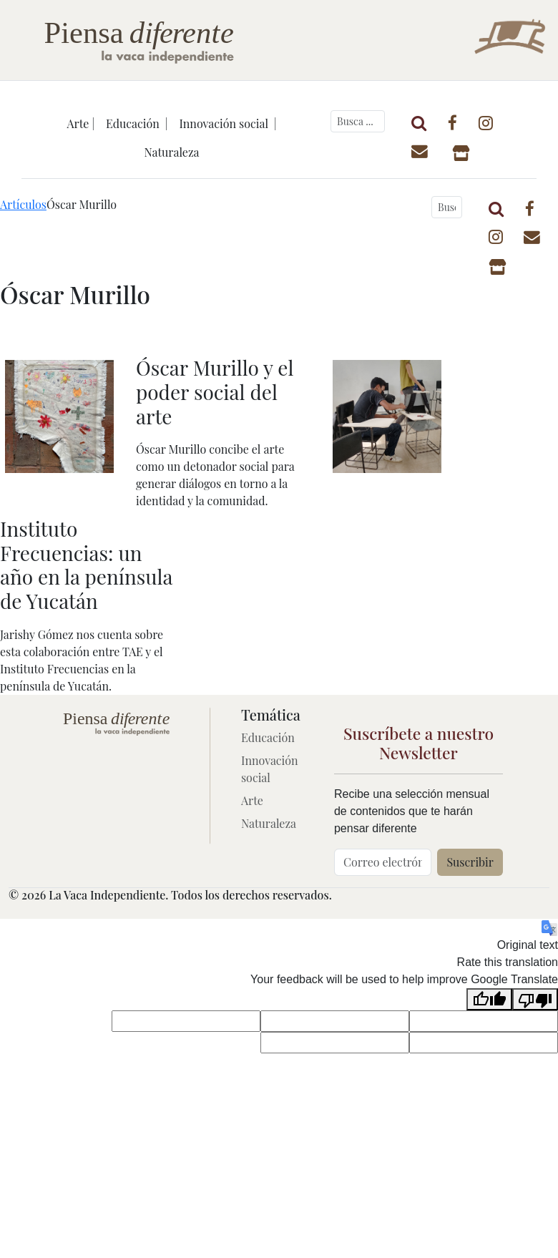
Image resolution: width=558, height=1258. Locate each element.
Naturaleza (171, 152)
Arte (252, 800)
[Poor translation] (535, 999)
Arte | (81, 123)
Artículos (23, 204)
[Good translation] (489, 999)
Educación (268, 737)
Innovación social (269, 769)
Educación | (136, 123)
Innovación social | (227, 123)
